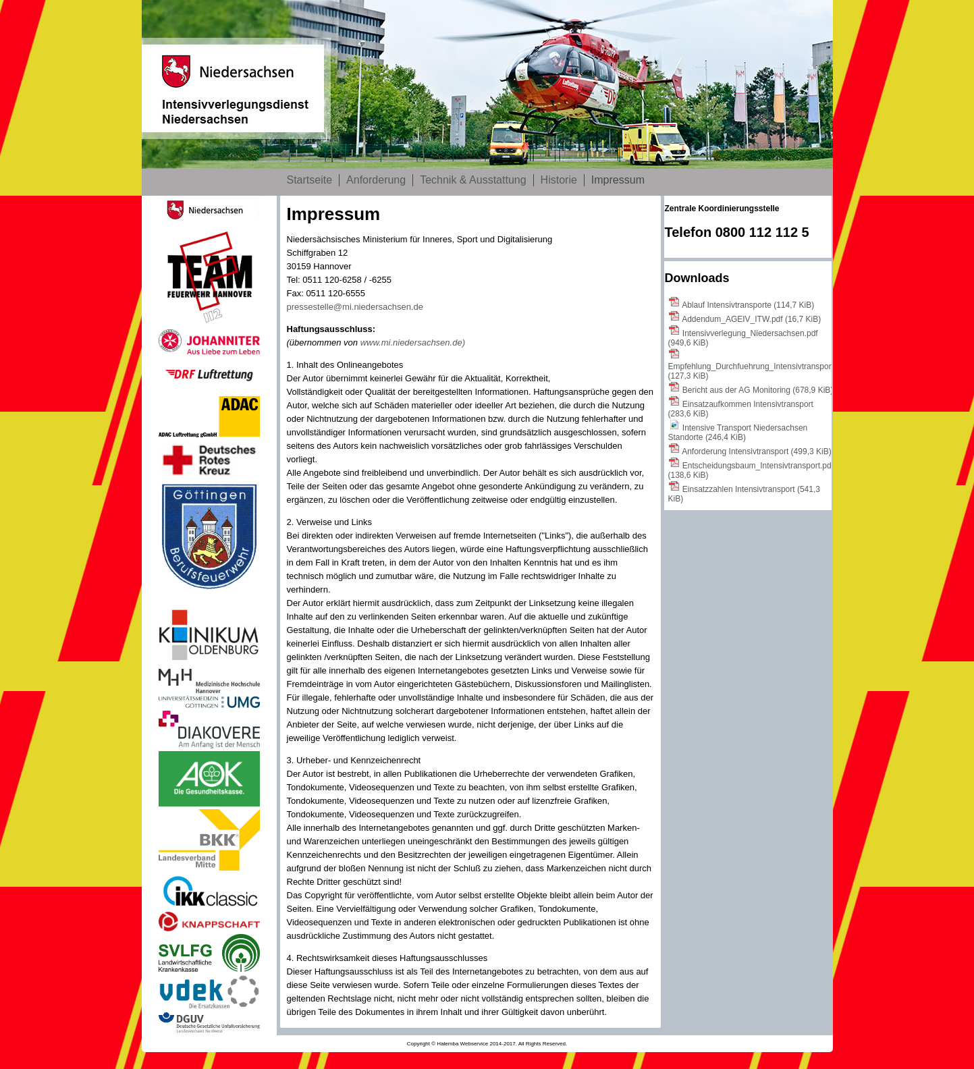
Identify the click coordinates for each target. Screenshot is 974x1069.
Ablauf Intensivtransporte (748, 305)
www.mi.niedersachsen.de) (412, 342)
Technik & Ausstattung (473, 180)
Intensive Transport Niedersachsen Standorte (738, 432)
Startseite (310, 180)
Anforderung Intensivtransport (756, 451)
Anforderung (376, 180)
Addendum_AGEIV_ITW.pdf (751, 319)
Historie (559, 180)
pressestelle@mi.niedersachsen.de (355, 307)
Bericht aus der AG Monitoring (757, 390)
